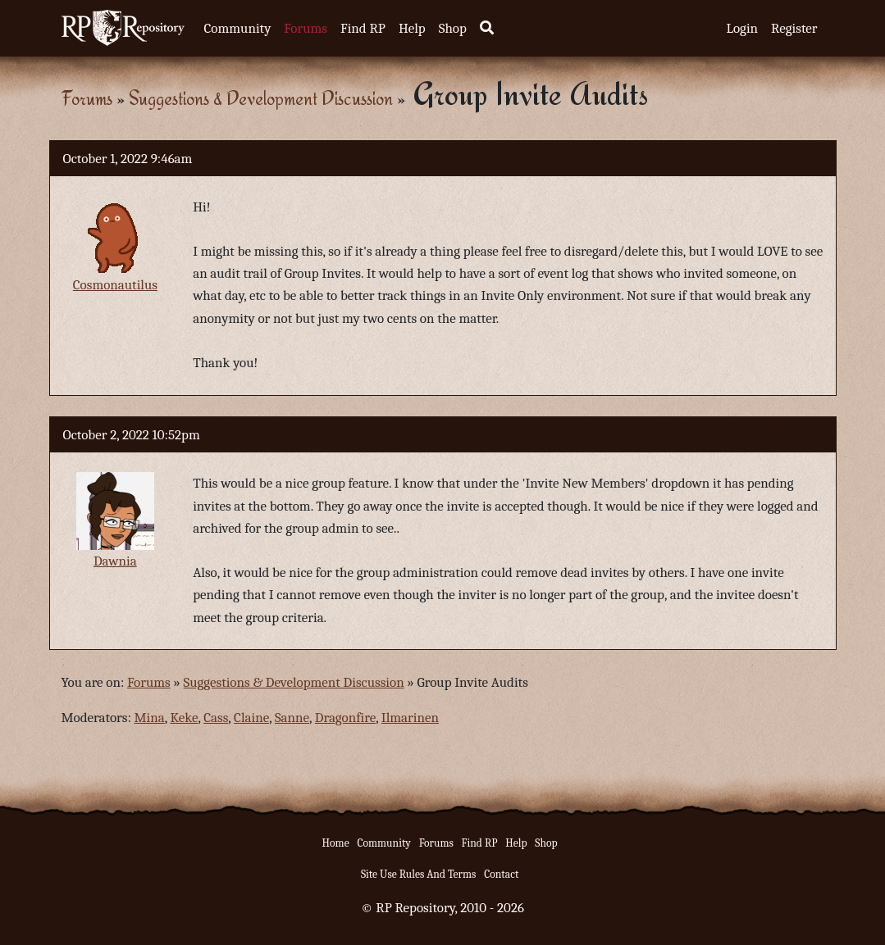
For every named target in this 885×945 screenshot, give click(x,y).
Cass (215, 717)
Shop (453, 28)
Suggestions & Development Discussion (261, 98)
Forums (305, 28)
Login (742, 28)
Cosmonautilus (115, 285)
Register (794, 28)
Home (335, 843)
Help (412, 28)
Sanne (292, 717)
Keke (184, 717)
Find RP (362, 28)
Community (237, 28)
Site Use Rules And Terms (419, 874)
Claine (251, 717)
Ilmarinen (410, 717)
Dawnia (115, 561)
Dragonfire (345, 717)
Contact (501, 874)
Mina (150, 717)
